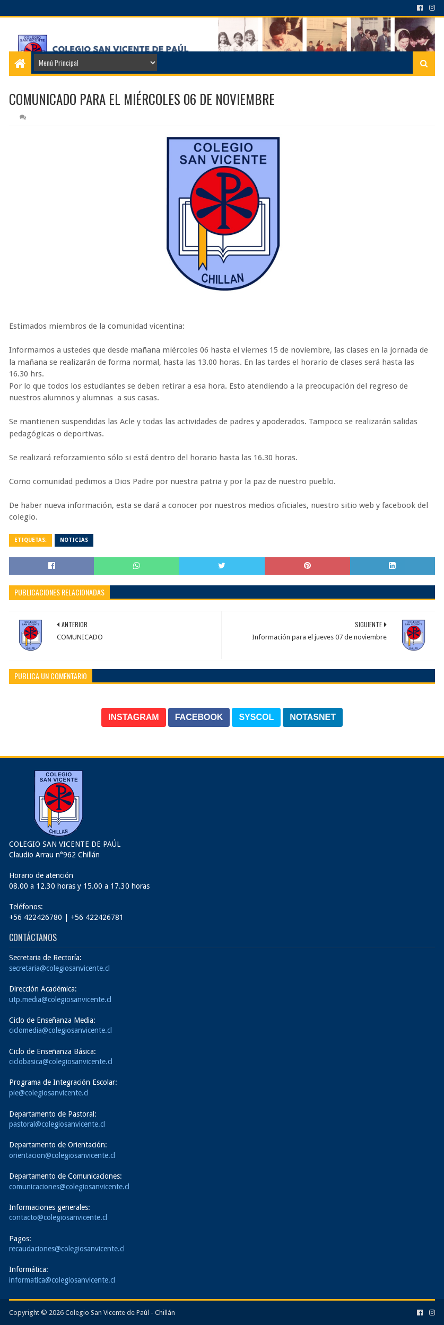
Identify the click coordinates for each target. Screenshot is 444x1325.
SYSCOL (256, 717)
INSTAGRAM (133, 717)
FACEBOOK (199, 717)
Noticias (74, 540)
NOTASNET (313, 717)
